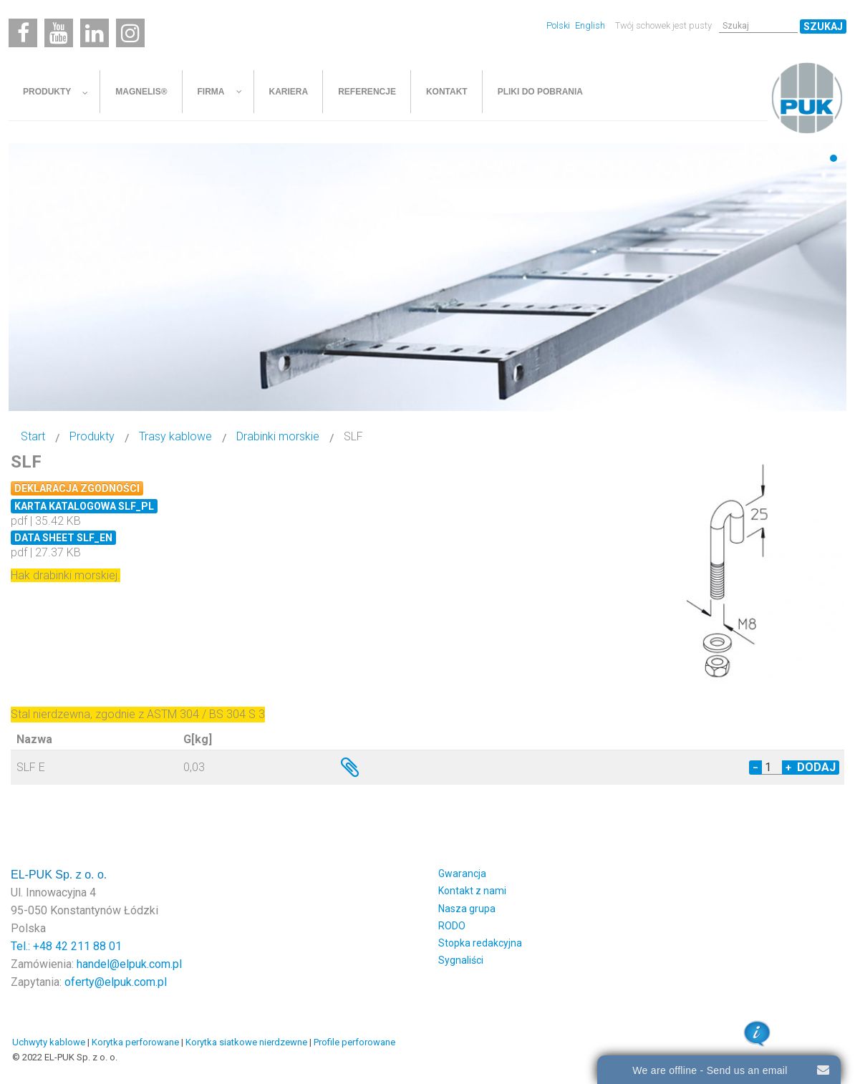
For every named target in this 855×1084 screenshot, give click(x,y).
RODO (451, 925)
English (590, 25)
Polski (559, 25)
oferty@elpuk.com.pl (115, 982)
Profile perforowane (354, 1042)
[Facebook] (23, 33)
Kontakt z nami (472, 890)
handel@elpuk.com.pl (129, 964)
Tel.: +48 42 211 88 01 (66, 946)
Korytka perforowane (135, 1042)
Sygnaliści (460, 960)
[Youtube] (58, 33)
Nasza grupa (467, 908)
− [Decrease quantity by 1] (755, 767)
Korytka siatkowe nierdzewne (246, 1042)
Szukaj (823, 26)
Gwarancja (462, 873)
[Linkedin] (94, 33)
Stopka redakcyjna (480, 943)
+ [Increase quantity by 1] (788, 767)
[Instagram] (130, 33)
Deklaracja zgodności (77, 488)
